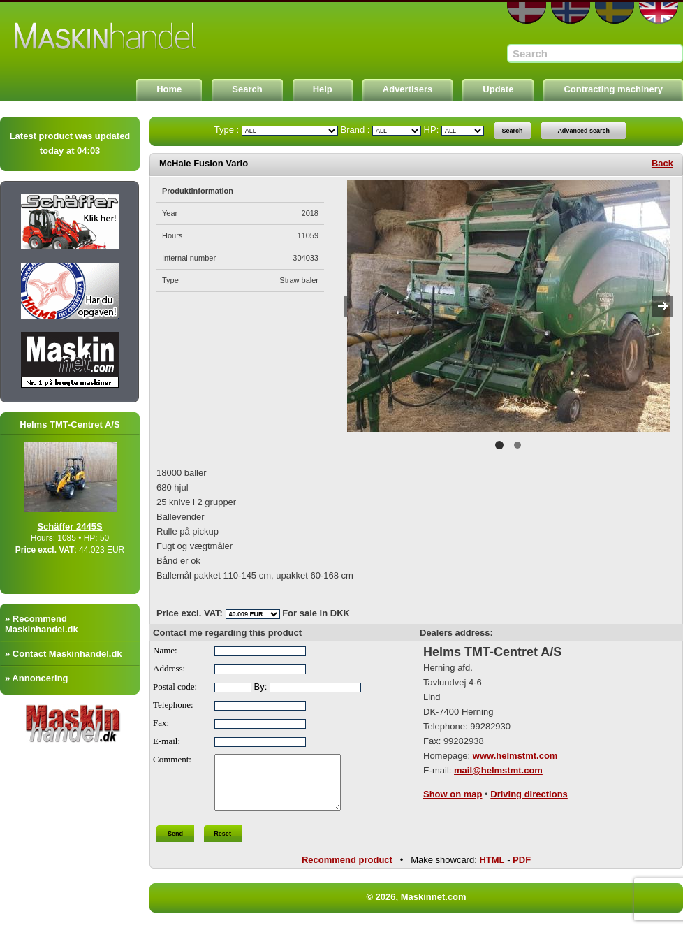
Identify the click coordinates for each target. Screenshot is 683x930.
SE (614, 13)
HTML (491, 870)
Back (662, 163)
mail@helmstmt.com (498, 770)
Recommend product (347, 870)
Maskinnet (106, 36)
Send (175, 844)
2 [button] (517, 445)
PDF (522, 870)
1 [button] (499, 445)
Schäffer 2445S (86, 526)
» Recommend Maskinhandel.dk (41, 623)
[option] (508, 306)
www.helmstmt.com (515, 755)
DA (526, 13)
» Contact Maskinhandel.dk (63, 653)
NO (570, 13)
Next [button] (662, 306)
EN (658, 13)
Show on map (453, 794)
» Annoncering (36, 678)
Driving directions (529, 794)
